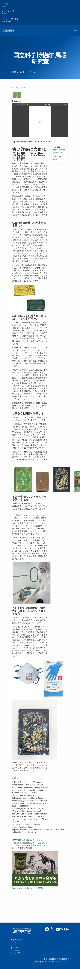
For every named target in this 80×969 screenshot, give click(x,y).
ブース (13, 942)
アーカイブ (15, 953)
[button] (17, 95)
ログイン (5, 5)
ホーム (15, 87)
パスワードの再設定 (10, 20)
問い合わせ (15, 950)
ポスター (25, 87)
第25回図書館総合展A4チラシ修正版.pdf (29, 142)
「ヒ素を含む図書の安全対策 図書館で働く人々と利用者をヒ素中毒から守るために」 (29, 845)
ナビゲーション (17, 940)
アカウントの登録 (9, 12)
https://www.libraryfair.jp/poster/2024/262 (28, 888)
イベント (14, 945)
